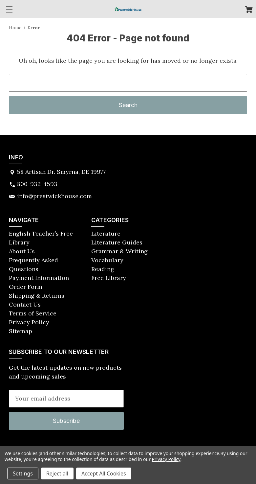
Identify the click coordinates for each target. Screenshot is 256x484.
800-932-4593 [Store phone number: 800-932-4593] (37, 184)
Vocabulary (107, 260)
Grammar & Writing (119, 251)
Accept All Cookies (103, 473)
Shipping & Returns (36, 295)
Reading (102, 269)
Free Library (108, 278)
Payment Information (39, 278)
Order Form (25, 286)
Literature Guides (116, 242)
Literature (105, 233)
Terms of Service (32, 313)
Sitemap (20, 331)
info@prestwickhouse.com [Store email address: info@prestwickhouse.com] (54, 196)
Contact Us (25, 304)
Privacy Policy (29, 322)
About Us (22, 251)
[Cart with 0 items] (249, 10)
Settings (23, 473)
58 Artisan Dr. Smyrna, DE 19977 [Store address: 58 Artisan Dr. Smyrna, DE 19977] (61, 171)
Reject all (57, 473)
